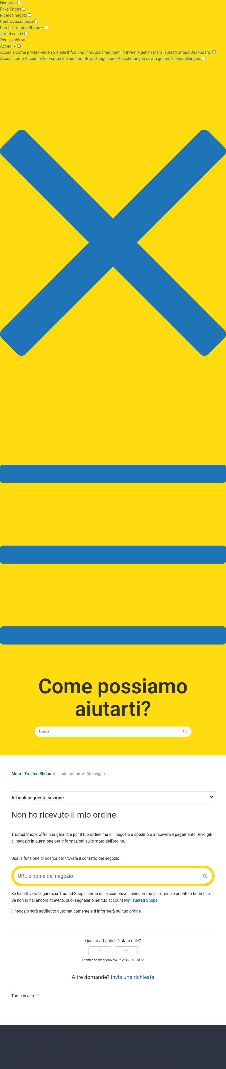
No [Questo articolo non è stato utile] (126, 950)
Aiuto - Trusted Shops (31, 773)
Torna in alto (25, 995)
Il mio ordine (68, 773)
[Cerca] (113, 731)
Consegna (95, 773)
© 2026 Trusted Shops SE (85, 1034)
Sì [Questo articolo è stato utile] (99, 950)
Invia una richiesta (132, 977)
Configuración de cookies (137, 1034)
